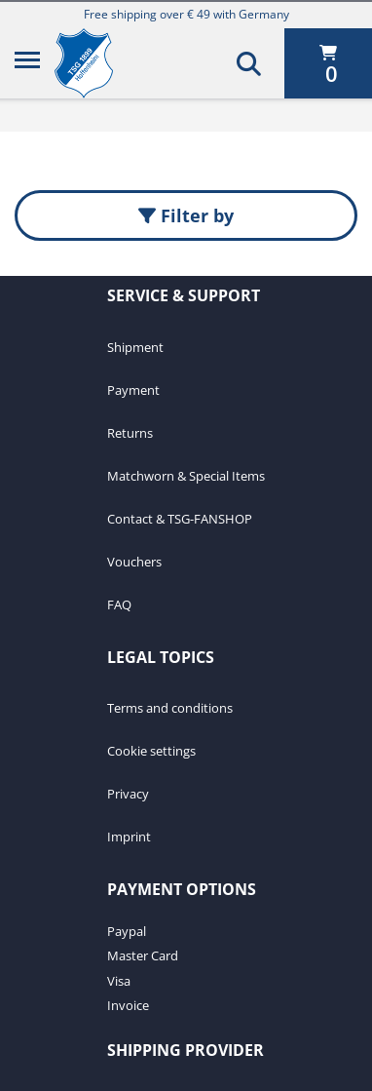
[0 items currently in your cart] (328, 63)
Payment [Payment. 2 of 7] (133, 390)
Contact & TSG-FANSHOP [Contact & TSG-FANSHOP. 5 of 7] (179, 518)
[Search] (249, 63)
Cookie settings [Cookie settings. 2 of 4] (151, 751)
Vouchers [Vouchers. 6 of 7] (134, 561)
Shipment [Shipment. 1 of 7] (135, 347)
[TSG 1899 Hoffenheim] (98, 63)
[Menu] (27, 63)
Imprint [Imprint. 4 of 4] (129, 836)
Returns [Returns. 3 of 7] (130, 433)
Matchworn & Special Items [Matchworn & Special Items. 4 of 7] (186, 476)
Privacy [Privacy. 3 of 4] (128, 793)
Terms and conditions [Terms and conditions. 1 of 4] (170, 708)
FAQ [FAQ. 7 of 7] (119, 604)
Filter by (186, 215)
